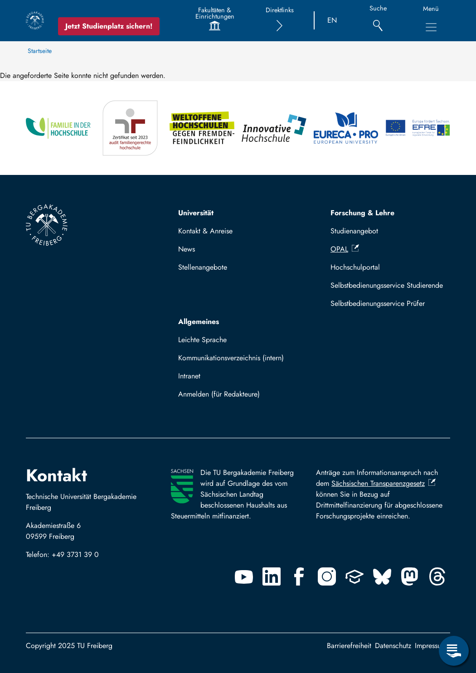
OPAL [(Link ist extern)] (344, 249)
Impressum (431, 645)
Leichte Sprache (202, 339)
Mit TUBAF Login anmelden (225, 397)
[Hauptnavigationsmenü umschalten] (431, 27)
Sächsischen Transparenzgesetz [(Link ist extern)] (383, 483)
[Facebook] (299, 576)
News (186, 249)
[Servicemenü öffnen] (454, 651)
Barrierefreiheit (349, 645)
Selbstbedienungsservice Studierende (386, 285)
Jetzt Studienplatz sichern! (108, 26)
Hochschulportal (355, 267)
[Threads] (437, 576)
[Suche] (378, 20)
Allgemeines (198, 321)
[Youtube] (244, 576)
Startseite (40, 50)
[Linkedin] (271, 576)
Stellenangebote (202, 267)
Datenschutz (393, 645)
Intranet (189, 376)
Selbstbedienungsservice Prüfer (377, 303)
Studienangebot (354, 231)
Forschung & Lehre (362, 213)
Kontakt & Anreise (205, 231)
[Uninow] (354, 576)
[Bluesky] (382, 576)
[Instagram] (327, 576)
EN (332, 20)
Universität (196, 213)
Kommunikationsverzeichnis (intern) (231, 358)
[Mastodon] (410, 576)
